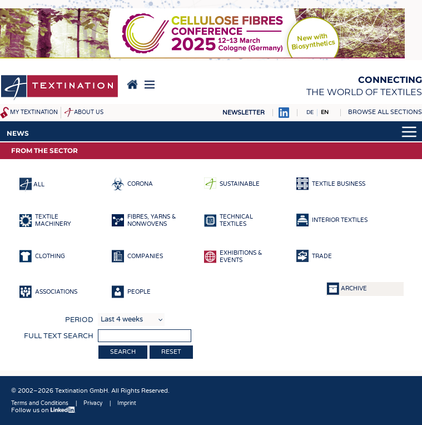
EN (325, 112)
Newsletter (243, 112)
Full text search (58, 336)
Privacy (92, 403)
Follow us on (43, 410)
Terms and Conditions (39, 403)
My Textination (34, 112)
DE (310, 112)
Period (79, 319)
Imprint (126, 403)
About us (88, 112)
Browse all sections (385, 112)
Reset (171, 351)
